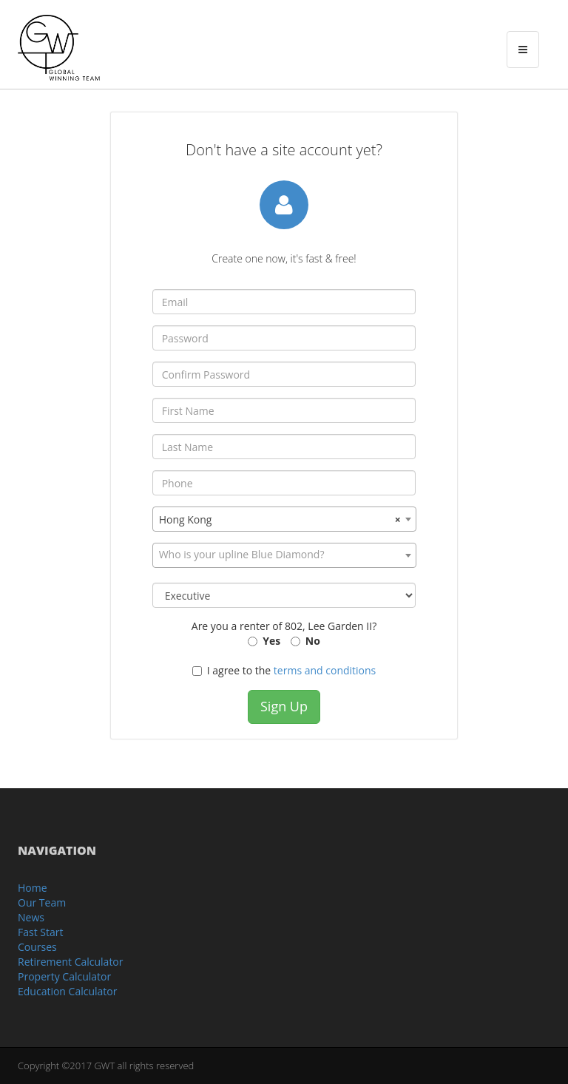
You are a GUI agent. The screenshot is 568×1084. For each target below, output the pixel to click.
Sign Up (284, 706)
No (312, 641)
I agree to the (284, 670)
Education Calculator (67, 991)
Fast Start (40, 932)
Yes (271, 641)
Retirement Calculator (71, 962)
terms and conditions (325, 670)
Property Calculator (64, 976)
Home (32, 888)
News (31, 917)
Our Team (42, 902)
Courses (37, 947)
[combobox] (284, 519)
